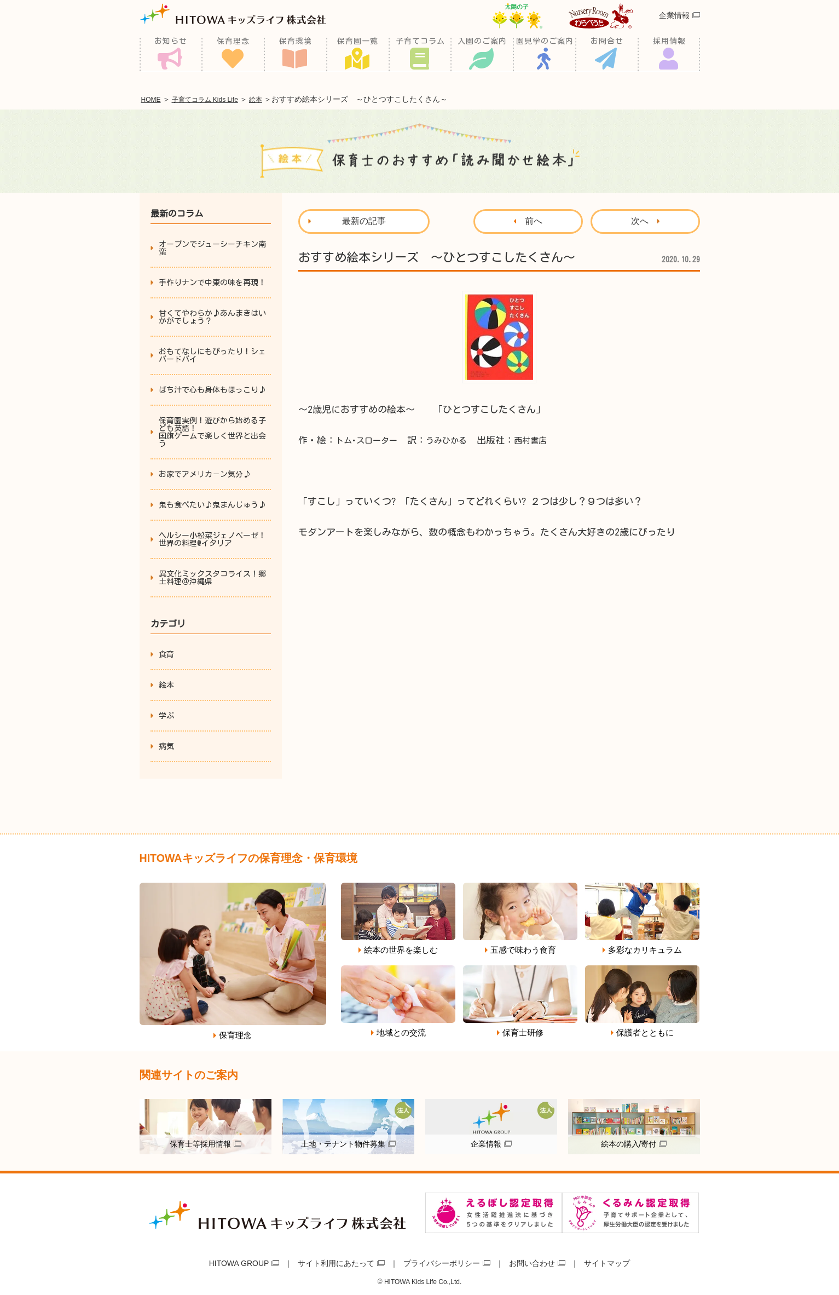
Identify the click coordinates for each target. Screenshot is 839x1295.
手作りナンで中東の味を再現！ (212, 281)
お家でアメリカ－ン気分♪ (205, 472)
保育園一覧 (357, 55)
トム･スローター (370, 438)
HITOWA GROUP (239, 1261)
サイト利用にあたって (336, 1261)
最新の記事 (364, 219)
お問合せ (607, 55)
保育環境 (295, 55)
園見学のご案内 (545, 55)
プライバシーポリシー (441, 1261)
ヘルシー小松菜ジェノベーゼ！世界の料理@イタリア (212, 537)
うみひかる (457, 438)
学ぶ (166, 714)
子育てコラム (420, 55)
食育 (166, 653)
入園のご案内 (482, 55)
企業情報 (674, 29)
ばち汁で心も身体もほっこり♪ (212, 388)
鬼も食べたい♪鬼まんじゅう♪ (212, 503)
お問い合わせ (532, 1261)
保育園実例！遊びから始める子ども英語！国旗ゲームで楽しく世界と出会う (212, 430)
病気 (166, 745)
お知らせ (170, 55)
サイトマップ (607, 1261)
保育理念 (233, 55)
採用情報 (669, 55)
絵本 (276, 98)
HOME (153, 98)
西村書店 (546, 438)
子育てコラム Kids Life (217, 98)
